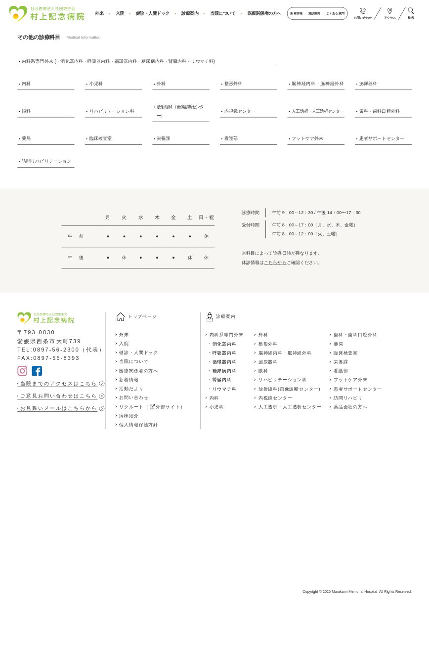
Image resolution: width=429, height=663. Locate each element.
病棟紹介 (128, 415)
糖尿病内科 (225, 370)
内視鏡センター (240, 110)
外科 (161, 83)
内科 (26, 83)
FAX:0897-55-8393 (48, 358)
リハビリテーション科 (111, 110)
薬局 (26, 137)
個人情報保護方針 (138, 424)
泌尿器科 (368, 83)
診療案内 (189, 13)
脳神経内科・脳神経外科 (318, 83)
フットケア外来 (307, 137)
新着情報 (296, 13)
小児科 (96, 83)
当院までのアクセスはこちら (58, 384)
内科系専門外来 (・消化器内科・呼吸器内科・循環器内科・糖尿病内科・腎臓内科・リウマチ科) (118, 60)
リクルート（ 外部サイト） (152, 406)
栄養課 (163, 137)
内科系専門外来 (227, 334)
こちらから (275, 262)
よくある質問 (335, 13)
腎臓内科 (222, 379)
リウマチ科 (225, 388)
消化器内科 (225, 343)
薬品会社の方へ (351, 406)
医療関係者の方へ (264, 13)
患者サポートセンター (381, 137)
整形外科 (233, 83)
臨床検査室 (100, 137)
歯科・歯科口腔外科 (379, 110)
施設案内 (314, 13)
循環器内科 (225, 361)
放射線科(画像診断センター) (289, 388)
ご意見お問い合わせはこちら (58, 396)
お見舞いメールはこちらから (58, 408)
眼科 (26, 110)
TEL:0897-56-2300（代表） (61, 350)
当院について (222, 13)
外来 (99, 13)
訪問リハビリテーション (46, 160)
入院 (120, 13)
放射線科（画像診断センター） (180, 111)
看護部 (231, 137)
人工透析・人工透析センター (317, 110)
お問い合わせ (133, 397)
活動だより (131, 388)
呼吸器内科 (225, 352)
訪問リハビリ (348, 397)
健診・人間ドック (153, 13)
